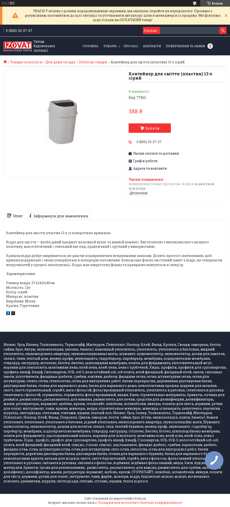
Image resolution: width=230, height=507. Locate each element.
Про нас (131, 46)
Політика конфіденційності (161, 502)
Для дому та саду (60, 62)
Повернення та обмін (185, 46)
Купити (152, 128)
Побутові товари (93, 62)
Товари (110, 46)
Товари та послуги (26, 62)
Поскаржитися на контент (118, 502)
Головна (90, 46)
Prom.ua (140, 498)
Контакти (152, 46)
